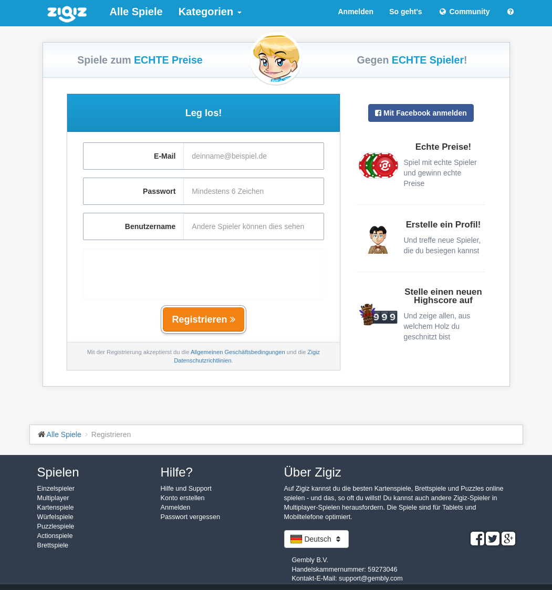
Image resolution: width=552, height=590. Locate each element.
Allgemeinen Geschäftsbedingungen (238, 352)
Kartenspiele (55, 507)
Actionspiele (55, 536)
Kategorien (210, 11)
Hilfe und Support (186, 488)
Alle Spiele (136, 11)
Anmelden (355, 11)
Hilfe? (177, 472)
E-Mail (164, 156)
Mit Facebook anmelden (421, 113)
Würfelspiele (55, 517)
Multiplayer (53, 498)
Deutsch (316, 539)
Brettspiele (53, 545)
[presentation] (203, 268)
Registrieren (203, 319)
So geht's (405, 11)
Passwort (159, 191)
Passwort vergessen (190, 517)
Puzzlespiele (56, 526)
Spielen (58, 472)
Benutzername (150, 226)
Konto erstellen (183, 498)
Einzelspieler (56, 488)
